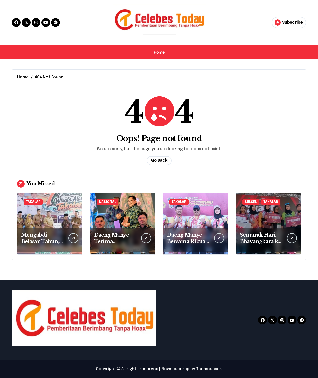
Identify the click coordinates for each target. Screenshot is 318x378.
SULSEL (251, 202)
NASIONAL (107, 202)
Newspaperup (175, 369)
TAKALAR (33, 202)
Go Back (159, 160)
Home (159, 52)
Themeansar (208, 369)
